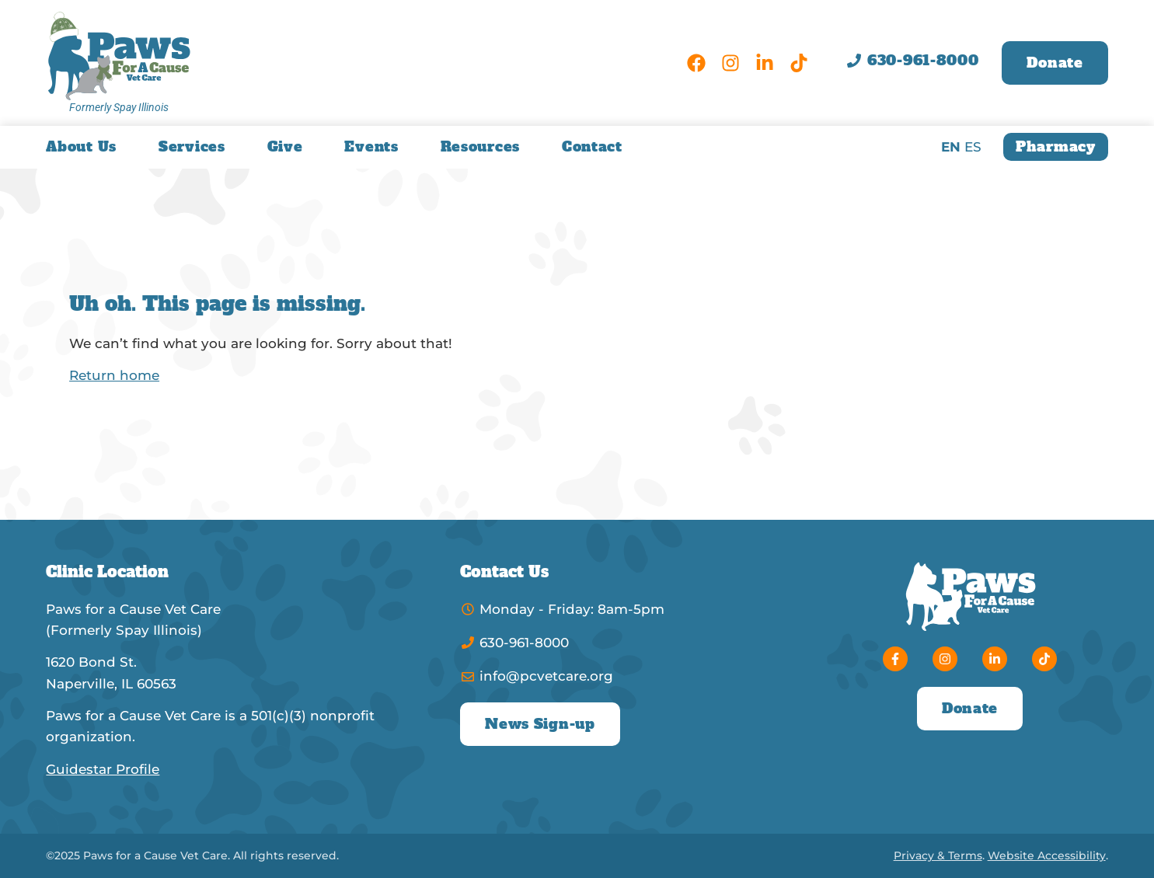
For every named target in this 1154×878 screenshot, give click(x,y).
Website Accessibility (1047, 855)
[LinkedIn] (764, 63)
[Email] (614, 676)
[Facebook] (696, 63)
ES (972, 147)
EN (951, 147)
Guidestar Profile (102, 769)
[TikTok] (799, 63)
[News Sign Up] (539, 724)
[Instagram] (730, 63)
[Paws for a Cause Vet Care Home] (119, 55)
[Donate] (1054, 63)
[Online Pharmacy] (1055, 147)
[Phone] (912, 60)
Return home (114, 375)
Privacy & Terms (938, 855)
